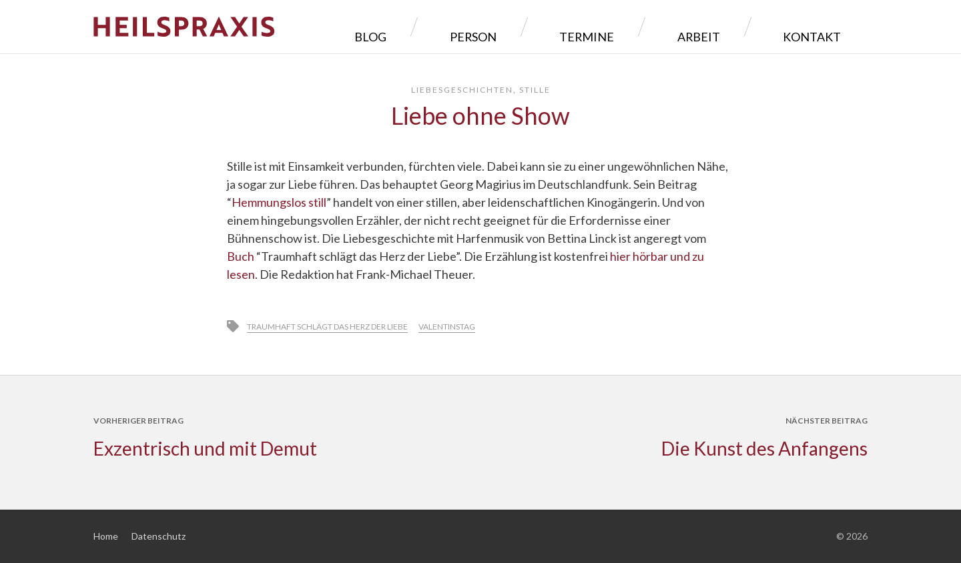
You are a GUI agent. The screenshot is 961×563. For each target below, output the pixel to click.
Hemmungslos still (279, 202)
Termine (659, 26)
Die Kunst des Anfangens (764, 448)
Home (105, 536)
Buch (241, 256)
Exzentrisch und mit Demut (205, 448)
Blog (503, 26)
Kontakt (822, 26)
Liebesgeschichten (462, 90)
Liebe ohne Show (480, 115)
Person (576, 26)
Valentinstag (446, 327)
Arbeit (738, 26)
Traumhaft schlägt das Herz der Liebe (327, 327)
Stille (535, 90)
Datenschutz (158, 536)
